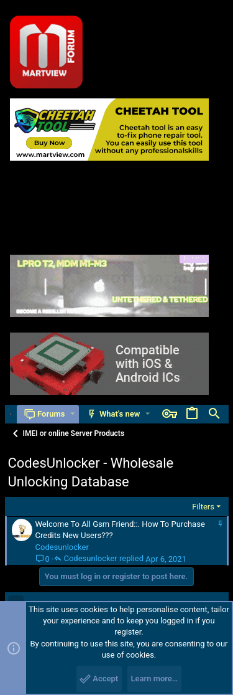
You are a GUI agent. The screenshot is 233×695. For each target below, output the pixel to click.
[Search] (214, 414)
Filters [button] (203, 506)
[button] (72, 414)
